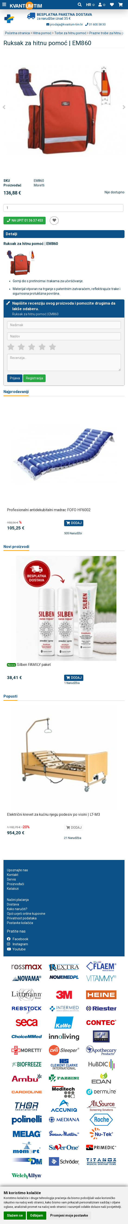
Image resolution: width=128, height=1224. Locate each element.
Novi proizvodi (16, 546)
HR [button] (90, 4)
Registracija (34, 378)
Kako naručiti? (17, 909)
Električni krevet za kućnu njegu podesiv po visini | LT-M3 (53, 814)
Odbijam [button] (36, 1215)
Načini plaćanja (18, 900)
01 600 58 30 (95, 24)
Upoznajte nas (17, 870)
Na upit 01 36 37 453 (24, 220)
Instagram (17, 944)
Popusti (10, 696)
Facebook (17, 939)
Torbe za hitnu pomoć (70, 33)
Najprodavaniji (16, 391)
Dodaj (74, 523)
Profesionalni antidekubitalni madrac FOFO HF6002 (49, 510)
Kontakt (12, 875)
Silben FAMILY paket (34, 664)
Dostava (13, 904)
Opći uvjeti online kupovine (26, 913)
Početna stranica (17, 33)
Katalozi (13, 888)
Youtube (16, 949)
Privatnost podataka (22, 918)
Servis (11, 879)
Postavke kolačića (20, 923)
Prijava (15, 378)
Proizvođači (15, 884)
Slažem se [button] (15, 1215)
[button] (102, 4)
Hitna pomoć (42, 33)
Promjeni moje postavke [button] (69, 1215)
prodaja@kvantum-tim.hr (64, 24)
